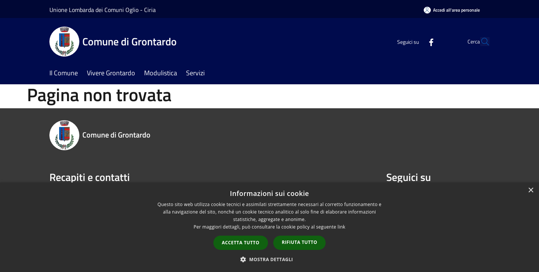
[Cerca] (481, 42)
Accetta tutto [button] (240, 242)
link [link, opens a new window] (341, 227)
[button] (269, 259)
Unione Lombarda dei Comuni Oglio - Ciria (102, 9)
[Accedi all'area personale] (452, 10)
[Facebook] (413, 41)
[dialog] (269, 227)
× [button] (530, 190)
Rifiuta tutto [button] (299, 242)
